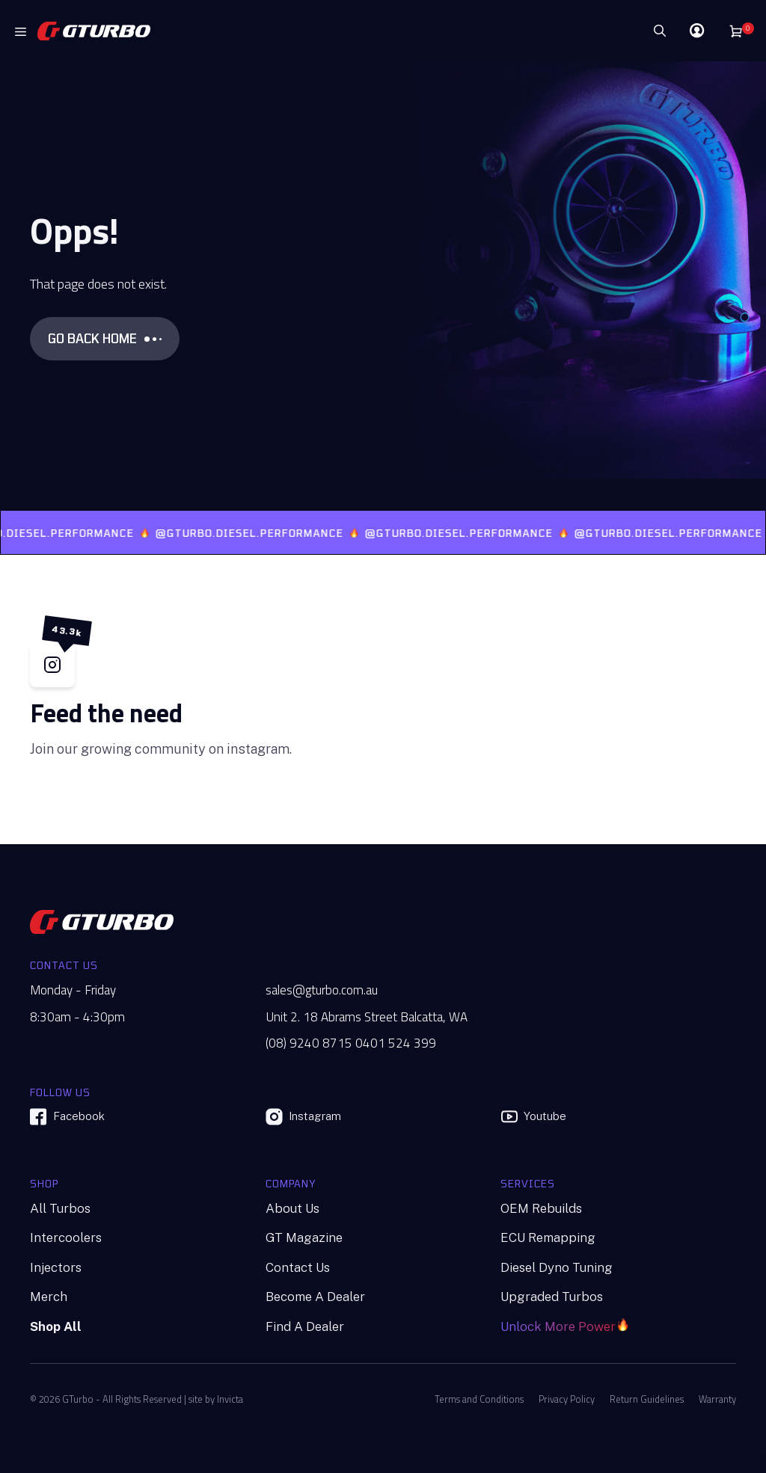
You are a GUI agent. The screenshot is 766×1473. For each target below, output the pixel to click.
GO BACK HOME (105, 338)
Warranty (717, 1398)
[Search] (616, 30)
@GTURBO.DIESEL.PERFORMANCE (258, 533)
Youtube (533, 1116)
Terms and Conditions (479, 1398)
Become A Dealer (315, 1296)
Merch (48, 1296)
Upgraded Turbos (551, 1296)
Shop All (56, 1326)
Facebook (67, 1116)
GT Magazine (304, 1237)
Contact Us (298, 1267)
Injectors (56, 1267)
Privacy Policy (567, 1398)
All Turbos (60, 1208)
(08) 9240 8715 (309, 1043)
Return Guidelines (647, 1398)
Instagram (303, 1116)
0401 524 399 (395, 1043)
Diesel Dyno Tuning (556, 1267)
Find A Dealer (305, 1326)
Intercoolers (66, 1237)
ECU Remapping (547, 1237)
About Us (292, 1208)
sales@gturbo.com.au (322, 990)
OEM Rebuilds (541, 1208)
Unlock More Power (558, 1326)
